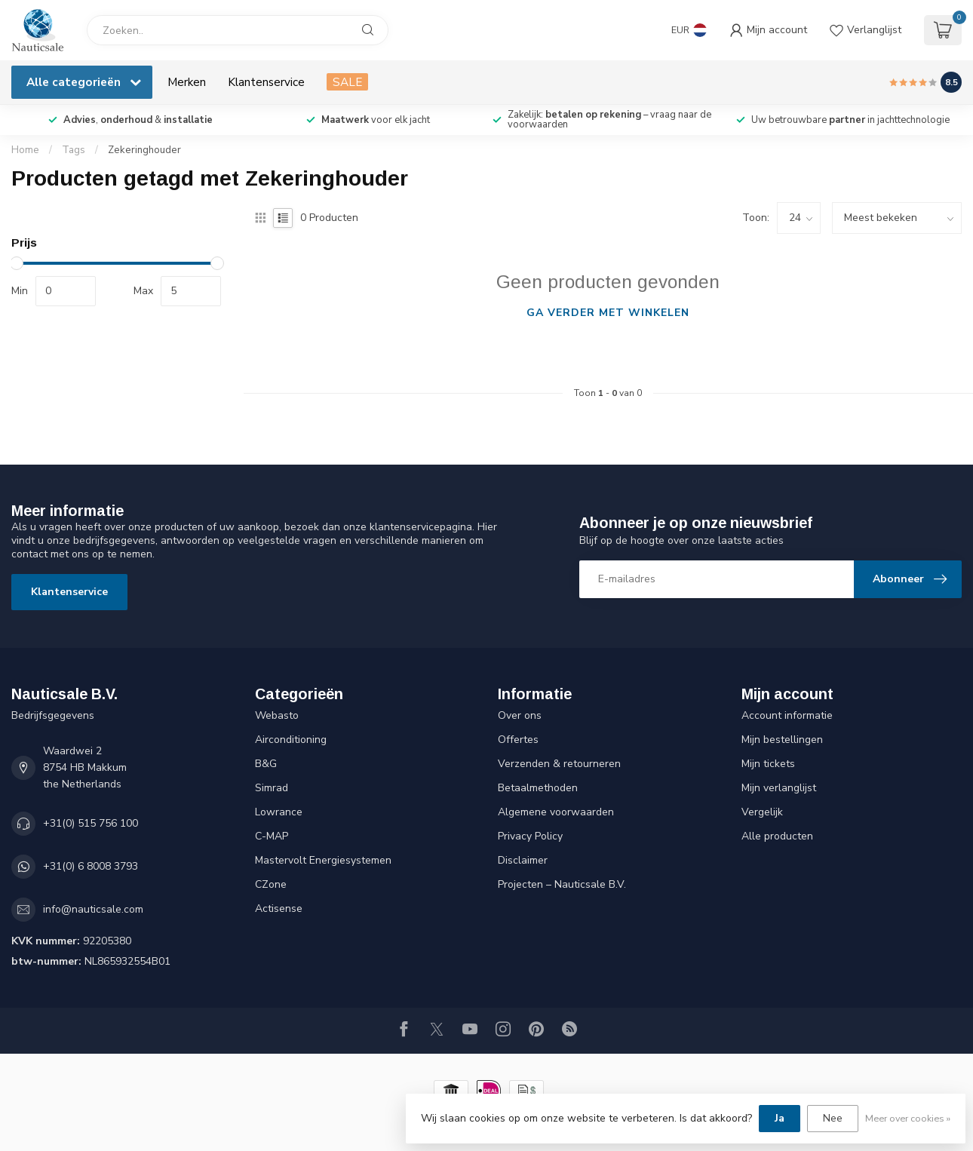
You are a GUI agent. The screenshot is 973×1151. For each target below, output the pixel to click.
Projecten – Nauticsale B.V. (562, 884)
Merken (186, 82)
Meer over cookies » (907, 1118)
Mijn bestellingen (782, 739)
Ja (779, 1118)
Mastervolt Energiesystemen (323, 860)
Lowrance (278, 812)
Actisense (278, 908)
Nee (833, 1118)
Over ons (520, 715)
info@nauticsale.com (93, 909)
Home (25, 150)
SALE (347, 82)
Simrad (271, 788)
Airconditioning (291, 739)
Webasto (277, 715)
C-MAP (271, 836)
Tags (73, 150)
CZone (271, 884)
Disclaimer (523, 860)
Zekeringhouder (144, 150)
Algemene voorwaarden (556, 812)
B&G (266, 764)
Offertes (518, 739)
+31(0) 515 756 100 (90, 823)
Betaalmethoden (538, 788)
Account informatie (787, 715)
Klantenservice (266, 82)
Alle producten (777, 836)
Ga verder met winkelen (607, 312)
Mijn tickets (768, 764)
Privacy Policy (530, 836)
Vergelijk (762, 812)
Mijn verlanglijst (778, 788)
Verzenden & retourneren (559, 764)
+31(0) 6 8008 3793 (90, 866)
